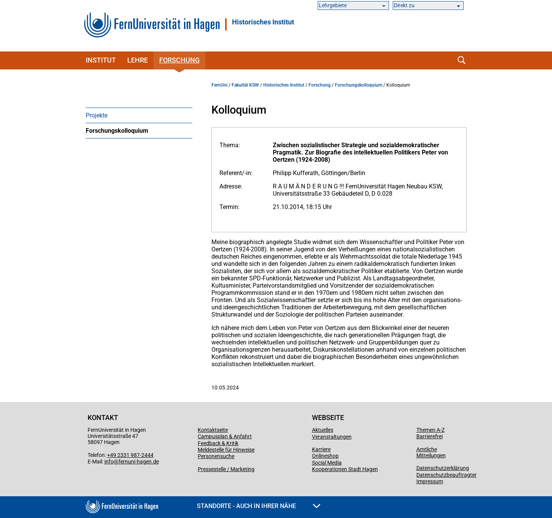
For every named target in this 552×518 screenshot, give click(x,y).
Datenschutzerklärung (442, 468)
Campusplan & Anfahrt (225, 436)
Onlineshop (325, 456)
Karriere (321, 449)
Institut (101, 60)
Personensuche (216, 456)
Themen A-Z (430, 430)
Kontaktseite (213, 430)
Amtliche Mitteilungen (431, 452)
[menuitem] (139, 115)
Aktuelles (322, 430)
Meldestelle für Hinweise (226, 450)
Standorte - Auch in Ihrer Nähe (258, 506)
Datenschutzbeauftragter (446, 475)
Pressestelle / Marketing (226, 469)
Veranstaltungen (332, 437)
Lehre (137, 60)
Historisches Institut (263, 22)
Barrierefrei (429, 436)
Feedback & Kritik (218, 443)
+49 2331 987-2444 (130, 455)
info (109, 461)
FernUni (219, 85)
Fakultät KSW (245, 85)
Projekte (96, 115)
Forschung (179, 60)
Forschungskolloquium (117, 130)
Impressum (429, 481)
